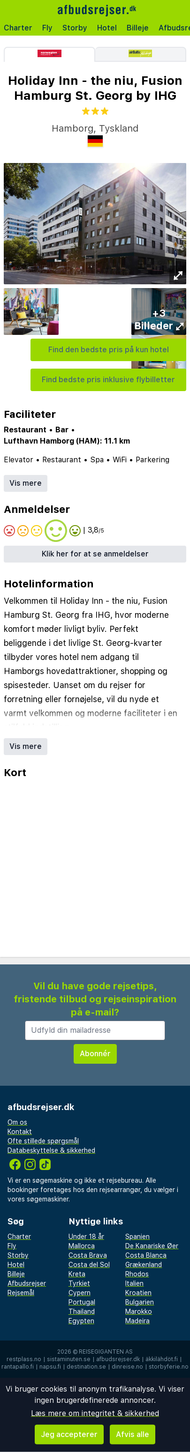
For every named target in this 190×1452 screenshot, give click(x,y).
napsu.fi (50, 1366)
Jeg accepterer (69, 1434)
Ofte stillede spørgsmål (43, 1141)
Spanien (137, 1236)
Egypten (81, 1321)
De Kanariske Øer (151, 1246)
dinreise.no (127, 1366)
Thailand (81, 1311)
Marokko (138, 1311)
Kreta (76, 1274)
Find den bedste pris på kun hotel (108, 349)
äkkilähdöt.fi (161, 1359)
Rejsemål (21, 1292)
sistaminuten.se (69, 1359)
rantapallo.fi (17, 1366)
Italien (134, 1283)
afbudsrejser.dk (118, 1359)
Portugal (81, 1302)
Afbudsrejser (27, 1283)
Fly (47, 27)
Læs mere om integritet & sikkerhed (95, 1413)
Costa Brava (87, 1255)
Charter (18, 27)
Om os (17, 1122)
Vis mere (25, 483)
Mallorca (81, 1246)
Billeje (138, 27)
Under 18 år (86, 1236)
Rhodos (137, 1274)
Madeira (137, 1321)
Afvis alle (132, 1434)
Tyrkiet (79, 1283)
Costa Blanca (146, 1255)
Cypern (79, 1292)
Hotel (107, 27)
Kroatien (138, 1292)
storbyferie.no (169, 1366)
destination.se (86, 1366)
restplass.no (24, 1359)
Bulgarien (139, 1302)
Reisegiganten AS (106, 1351)
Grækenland (143, 1264)
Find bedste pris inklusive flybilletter (108, 379)
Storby (74, 27)
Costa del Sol (89, 1264)
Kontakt (20, 1131)
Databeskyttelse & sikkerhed (51, 1150)
